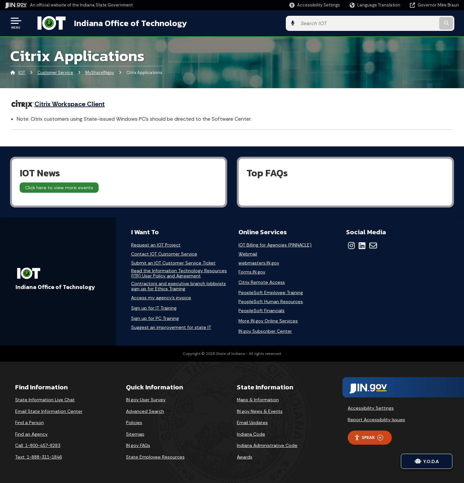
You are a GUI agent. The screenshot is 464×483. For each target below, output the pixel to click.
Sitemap (135, 433)
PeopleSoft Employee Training (270, 292)
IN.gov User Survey (146, 399)
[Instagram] (351, 245)
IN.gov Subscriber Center (265, 330)
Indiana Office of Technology (124, 23)
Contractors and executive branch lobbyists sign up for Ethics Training (178, 285)
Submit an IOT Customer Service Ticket (173, 262)
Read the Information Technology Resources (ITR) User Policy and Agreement (179, 272)
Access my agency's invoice (161, 297)
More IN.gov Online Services (268, 320)
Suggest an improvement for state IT (171, 327)
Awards (244, 456)
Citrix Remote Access (261, 281)
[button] (314, 5)
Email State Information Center (48, 410)
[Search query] (406, 23)
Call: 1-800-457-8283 (37, 445)
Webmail (247, 253)
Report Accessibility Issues (376, 419)
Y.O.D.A (427, 461)
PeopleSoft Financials (261, 310)
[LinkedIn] (362, 245)
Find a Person (29, 422)
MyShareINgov (99, 72)
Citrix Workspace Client (69, 103)
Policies (134, 422)
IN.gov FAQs (138, 445)
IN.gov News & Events (260, 410)
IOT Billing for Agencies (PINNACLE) (275, 244)
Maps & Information (258, 399)
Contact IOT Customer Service (164, 253)
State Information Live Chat (45, 399)
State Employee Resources (155, 456)
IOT (21, 72)
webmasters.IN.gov (258, 262)
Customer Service (55, 72)
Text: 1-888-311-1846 (38, 456)
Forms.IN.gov (251, 271)
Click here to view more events (59, 187)
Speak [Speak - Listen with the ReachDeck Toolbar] (368, 437)
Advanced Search (145, 410)
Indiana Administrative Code (267, 445)
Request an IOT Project (155, 244)
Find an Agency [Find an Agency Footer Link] (31, 433)
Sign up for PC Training (155, 317)
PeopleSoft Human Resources (270, 301)
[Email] (373, 245)
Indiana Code (251, 433)
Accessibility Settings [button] (371, 407)
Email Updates (252, 422)
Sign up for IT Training (154, 307)
